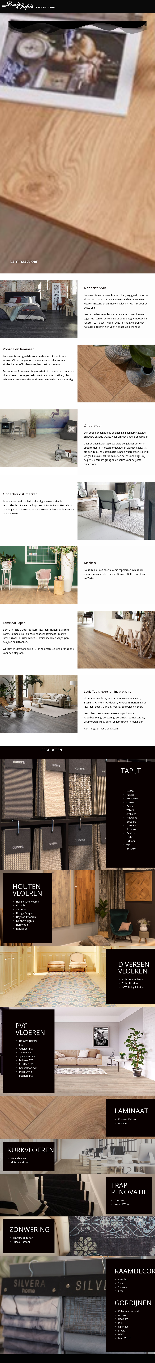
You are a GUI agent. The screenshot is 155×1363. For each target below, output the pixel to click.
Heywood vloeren (26, 917)
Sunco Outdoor (21, 1241)
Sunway (122, 1287)
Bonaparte (132, 798)
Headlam (123, 1318)
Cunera (130, 802)
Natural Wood (122, 1204)
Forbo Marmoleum (132, 979)
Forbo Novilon (130, 983)
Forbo (129, 837)
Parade (130, 794)
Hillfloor (130, 841)
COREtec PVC (26, 1064)
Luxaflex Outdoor (23, 1238)
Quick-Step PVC (27, 1056)
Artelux (122, 1315)
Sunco (121, 1283)
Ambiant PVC (26, 1048)
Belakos (130, 833)
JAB (120, 1322)
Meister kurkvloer (20, 1162)
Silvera (121, 1330)
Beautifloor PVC (28, 1068)
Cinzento (21, 909)
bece (121, 1291)
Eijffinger (123, 1326)
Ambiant (131, 814)
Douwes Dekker (127, 1119)
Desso (130, 790)
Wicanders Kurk (19, 1158)
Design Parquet (24, 913)
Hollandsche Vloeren (27, 901)
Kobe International (128, 1311)
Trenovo (119, 1200)
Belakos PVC (26, 1060)
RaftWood (22, 928)
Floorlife (20, 905)
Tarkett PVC (25, 1052)
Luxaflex (122, 1279)
